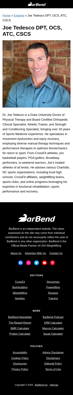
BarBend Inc (41, 385)
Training (53, 298)
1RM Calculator (53, 322)
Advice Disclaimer (53, 352)
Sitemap (54, 385)
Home (6, 15)
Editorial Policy (53, 363)
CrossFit (20, 281)
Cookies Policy (20, 358)
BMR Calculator (19, 328)
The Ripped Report (20, 322)
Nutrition (20, 298)
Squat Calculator (53, 333)
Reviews (53, 293)
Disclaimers (53, 358)
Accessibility (20, 352)
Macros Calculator (53, 328)
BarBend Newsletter (20, 317)
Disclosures (20, 363)
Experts (19, 15)
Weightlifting (20, 293)
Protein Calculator (19, 333)
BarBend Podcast (53, 317)
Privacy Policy (20, 369)
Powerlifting (53, 287)
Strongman (53, 281)
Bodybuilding (20, 287)
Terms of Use (53, 369)
